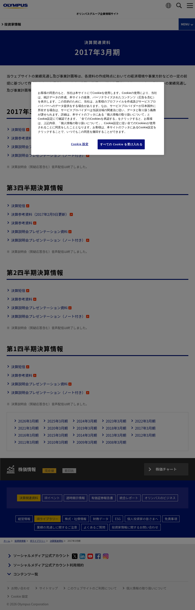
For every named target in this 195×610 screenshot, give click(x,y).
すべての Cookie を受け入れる (121, 144)
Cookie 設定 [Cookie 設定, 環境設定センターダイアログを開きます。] (80, 144)
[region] (97, 118)
